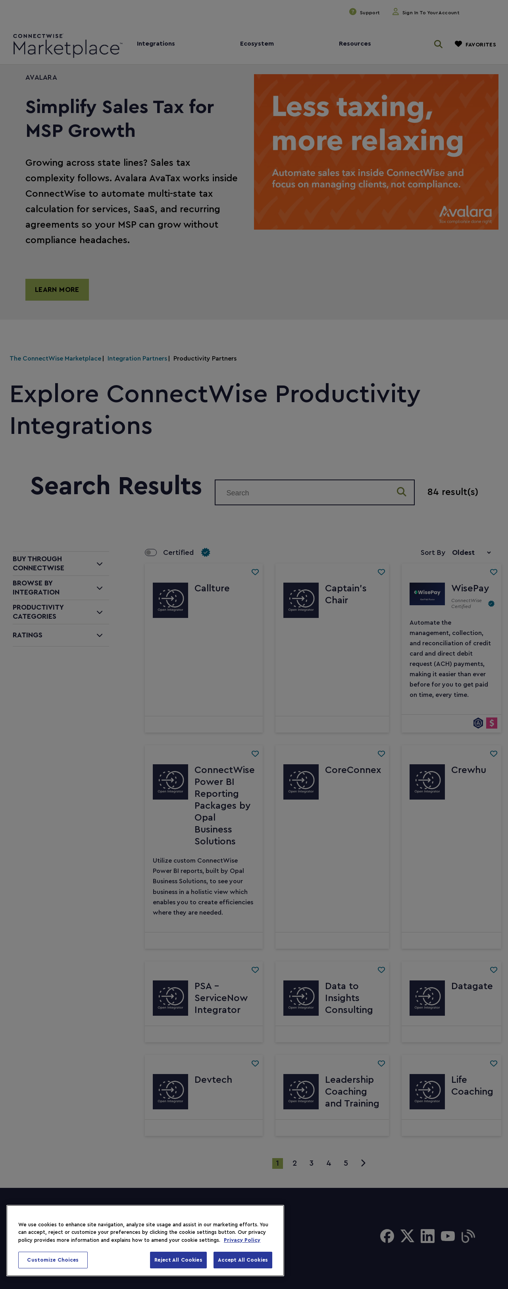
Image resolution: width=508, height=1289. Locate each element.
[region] (145, 1240)
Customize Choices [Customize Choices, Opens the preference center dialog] (53, 1259)
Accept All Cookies (243, 1259)
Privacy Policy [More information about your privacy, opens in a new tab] (242, 1240)
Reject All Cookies (178, 1259)
